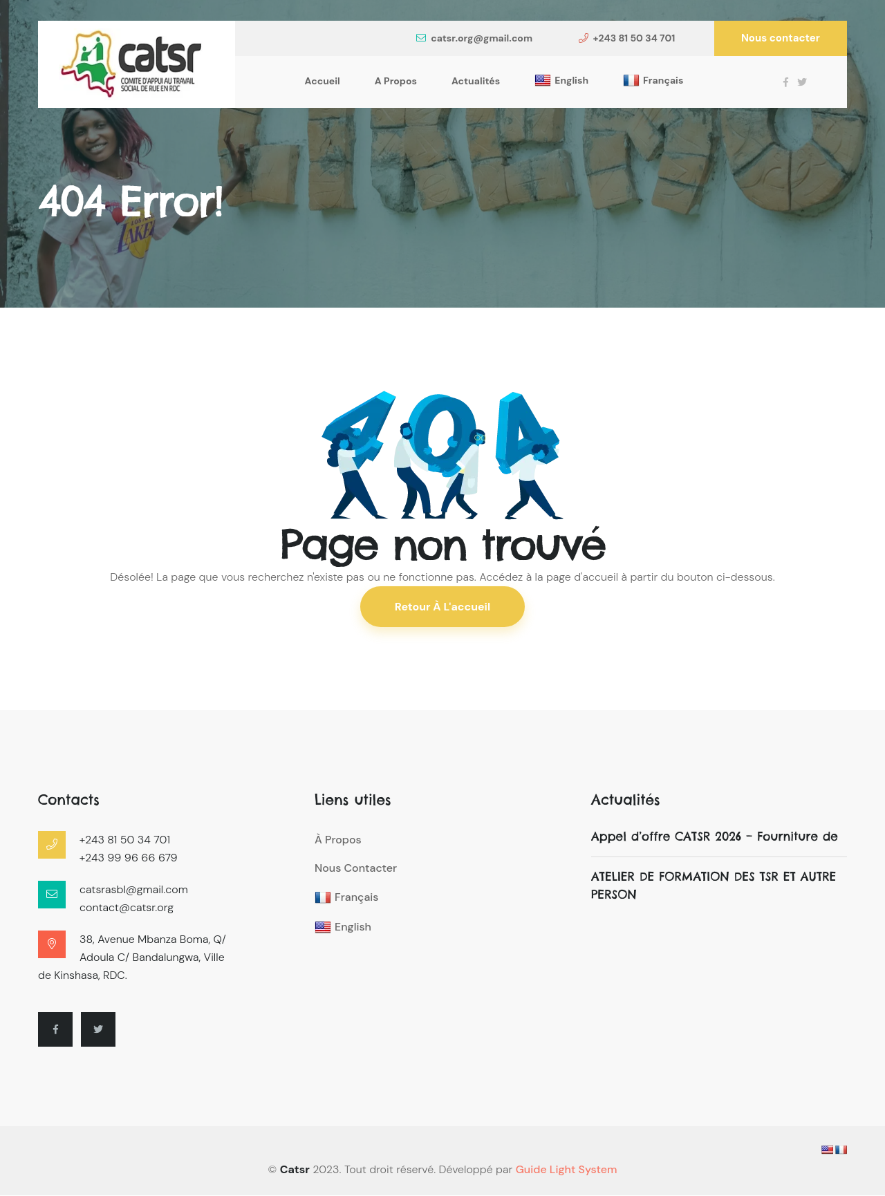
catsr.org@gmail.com (474, 38)
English (561, 81)
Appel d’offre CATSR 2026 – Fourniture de (715, 837)
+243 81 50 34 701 (627, 38)
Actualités (475, 81)
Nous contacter (780, 38)
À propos (338, 840)
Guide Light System (566, 1170)
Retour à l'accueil (443, 606)
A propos (396, 81)
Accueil (322, 81)
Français (653, 81)
